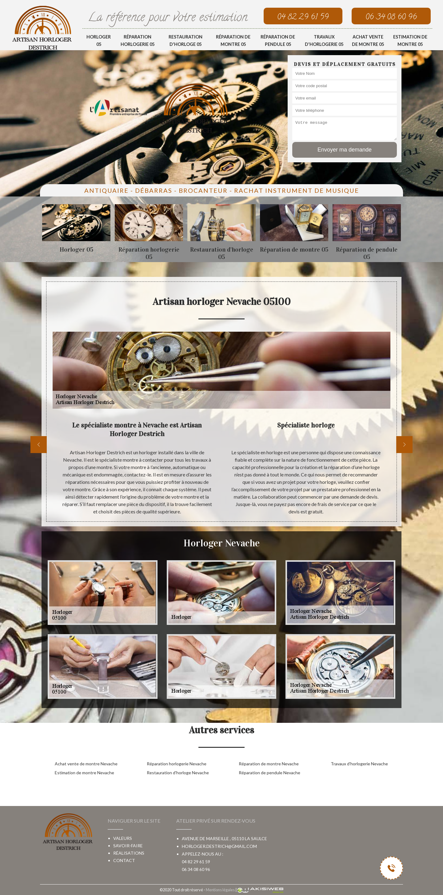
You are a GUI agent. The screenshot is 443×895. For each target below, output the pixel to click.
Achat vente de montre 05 (368, 40)
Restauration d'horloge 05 (185, 40)
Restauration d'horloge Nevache (178, 772)
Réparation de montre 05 (233, 40)
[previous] (38, 444)
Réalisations (128, 853)
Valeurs (122, 838)
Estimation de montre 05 (410, 40)
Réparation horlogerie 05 (137, 40)
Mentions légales (220, 889)
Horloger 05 (98, 40)
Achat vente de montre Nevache (86, 763)
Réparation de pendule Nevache (269, 772)
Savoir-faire (128, 845)
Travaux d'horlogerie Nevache (359, 763)
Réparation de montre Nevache (269, 763)
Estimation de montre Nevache (84, 772)
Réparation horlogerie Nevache (176, 763)
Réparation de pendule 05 (278, 40)
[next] (404, 444)
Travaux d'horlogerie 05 (324, 40)
